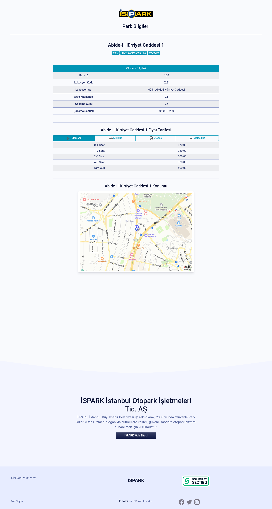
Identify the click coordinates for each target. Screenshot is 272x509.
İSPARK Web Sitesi (135, 435)
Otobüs (155, 138)
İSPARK (123, 501)
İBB (135, 501)
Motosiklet (197, 138)
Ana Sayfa (16, 501)
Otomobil (74, 138)
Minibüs (115, 138)
